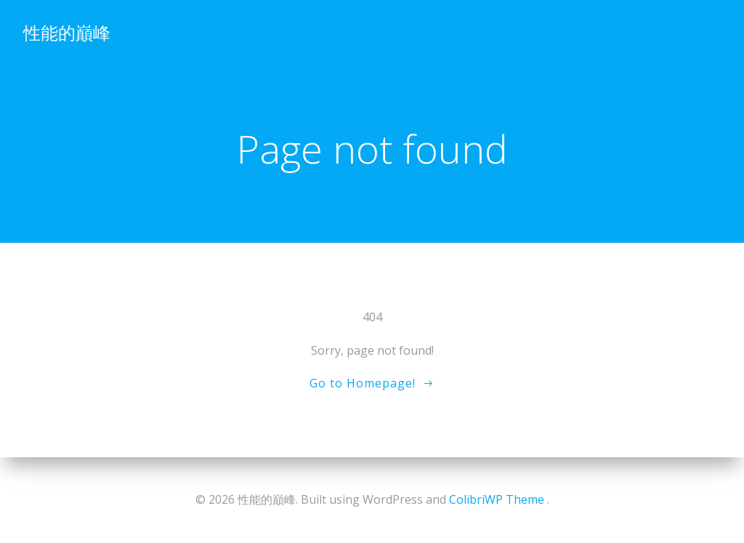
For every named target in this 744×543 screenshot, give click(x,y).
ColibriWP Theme (496, 499)
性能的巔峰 (66, 32)
